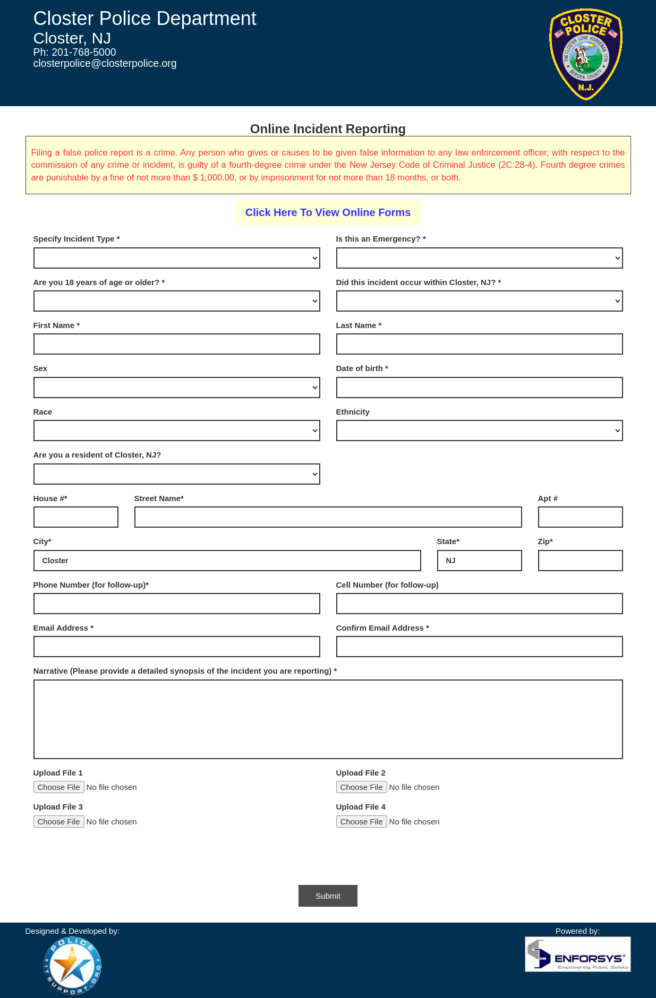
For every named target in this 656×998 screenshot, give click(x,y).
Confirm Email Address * (382, 627)
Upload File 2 (361, 772)
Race (43, 411)
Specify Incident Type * (76, 238)
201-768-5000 (84, 52)
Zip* (545, 541)
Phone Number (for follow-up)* (91, 584)
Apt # (548, 498)
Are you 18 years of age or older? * (99, 282)
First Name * (56, 325)
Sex (40, 368)
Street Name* (159, 498)
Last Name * (359, 325)
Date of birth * (362, 368)
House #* (50, 498)
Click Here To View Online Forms (328, 212)
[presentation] (114, 856)
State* (448, 541)
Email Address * (63, 627)
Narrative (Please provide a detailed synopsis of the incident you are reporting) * (185, 670)
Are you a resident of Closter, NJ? (97, 454)
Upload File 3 (58, 806)
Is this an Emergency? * (381, 238)
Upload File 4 (361, 806)
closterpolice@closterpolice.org (105, 63)
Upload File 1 (58, 772)
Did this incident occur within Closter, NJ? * (418, 282)
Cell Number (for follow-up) (387, 584)
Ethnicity (353, 411)
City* (42, 541)
